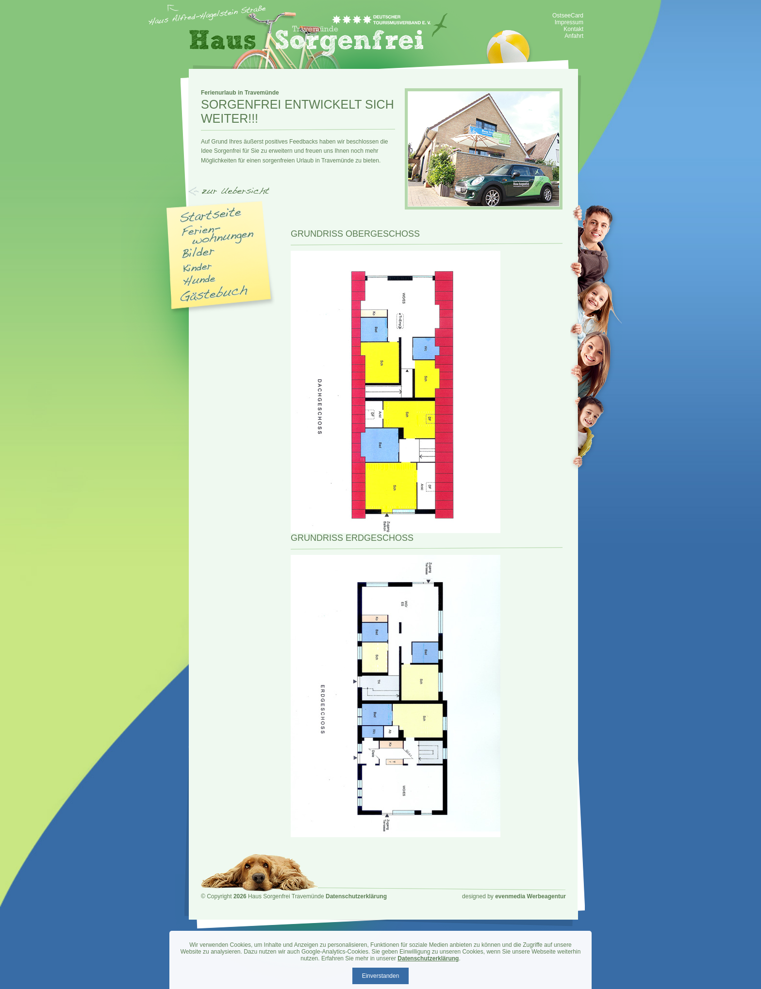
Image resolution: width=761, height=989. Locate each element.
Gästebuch (214, 293)
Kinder (197, 267)
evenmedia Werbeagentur (530, 896)
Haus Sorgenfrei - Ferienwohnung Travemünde (318, 34)
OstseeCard (567, 15)
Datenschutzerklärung (356, 896)
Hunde (199, 280)
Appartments (219, 234)
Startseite (211, 214)
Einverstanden (380, 976)
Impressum (569, 22)
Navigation (218, 192)
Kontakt (573, 29)
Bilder (198, 252)
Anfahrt (573, 35)
